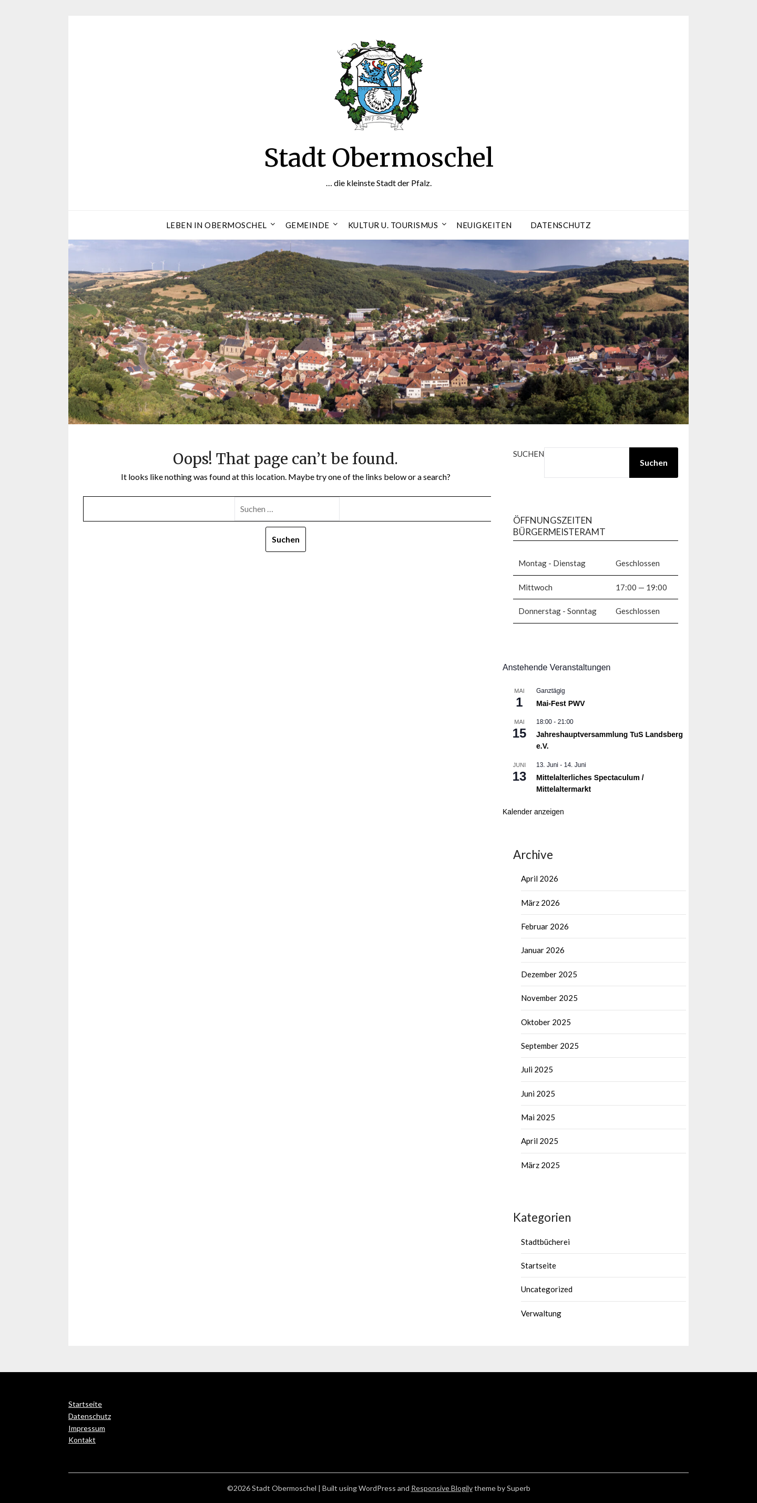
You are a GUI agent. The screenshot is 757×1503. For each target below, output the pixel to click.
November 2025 (549, 998)
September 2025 (550, 1045)
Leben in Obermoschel (216, 225)
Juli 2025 (537, 1069)
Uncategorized (546, 1289)
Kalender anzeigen (533, 811)
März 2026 (540, 902)
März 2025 (540, 1165)
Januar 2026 (543, 950)
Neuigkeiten (484, 225)
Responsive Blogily (442, 1488)
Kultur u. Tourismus (393, 225)
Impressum (86, 1428)
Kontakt (82, 1439)
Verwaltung (541, 1313)
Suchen (528, 453)
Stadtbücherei (545, 1241)
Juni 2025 (538, 1093)
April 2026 (539, 878)
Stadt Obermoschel (379, 157)
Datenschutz (560, 225)
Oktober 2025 (546, 1022)
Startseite (538, 1265)
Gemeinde (307, 225)
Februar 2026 (545, 926)
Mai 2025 (538, 1117)
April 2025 (539, 1141)
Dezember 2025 (549, 974)
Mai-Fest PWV (560, 703)
